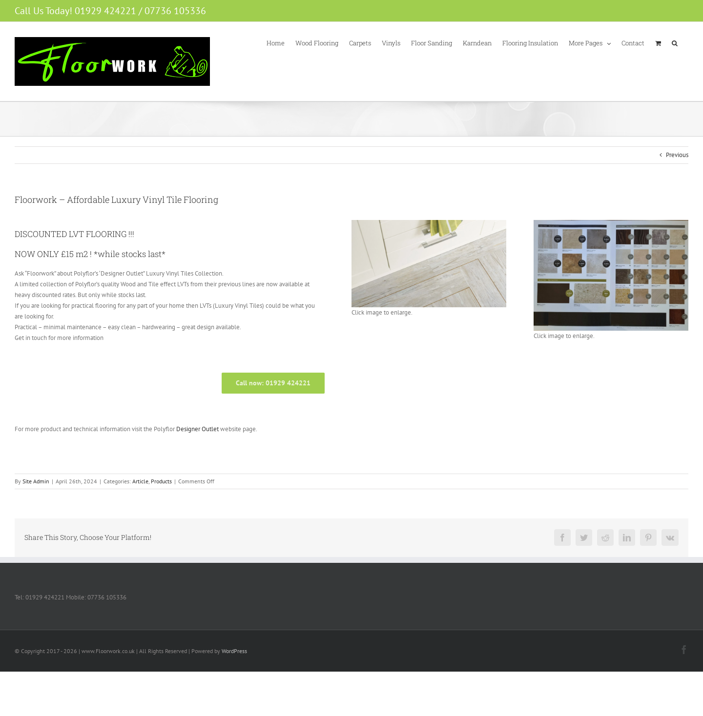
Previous (677, 155)
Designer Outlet (197, 429)
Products (161, 481)
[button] (675, 42)
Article (140, 481)
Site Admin (35, 481)
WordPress (234, 651)
